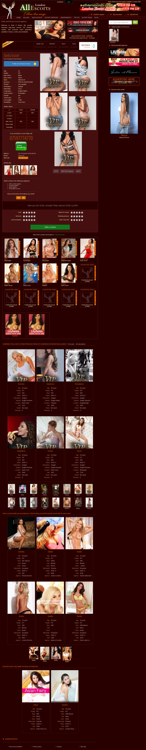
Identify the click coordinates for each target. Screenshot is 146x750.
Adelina (67, 505)
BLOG (96, 17)
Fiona (55, 505)
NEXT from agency (67, 171)
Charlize (33, 505)
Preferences (125, 27)
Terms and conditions (15, 744)
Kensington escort (14, 186)
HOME (18, 17)
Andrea (55, 491)
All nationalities (80, 341)
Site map (83, 744)
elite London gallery (15, 182)
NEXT (61, 45)
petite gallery (13, 185)
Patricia (89, 505)
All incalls (71, 341)
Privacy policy (37, 744)
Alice (22, 491)
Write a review (50, 225)
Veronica (89, 491)
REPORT (49, 45)
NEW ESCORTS (37, 17)
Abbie (78, 505)
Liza (33, 491)
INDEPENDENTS (65, 17)
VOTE (71, 45)
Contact (59, 744)
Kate (22, 505)
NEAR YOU (37, 45)
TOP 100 (76, 17)
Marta (44, 505)
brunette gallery (14, 183)
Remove (112, 42)
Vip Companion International (12, 58)
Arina (11, 505)
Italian (20, 88)
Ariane (78, 491)
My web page (23, 156)
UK (69, 2)
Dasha (44, 491)
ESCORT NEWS (87, 17)
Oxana (67, 491)
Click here (21, 153)
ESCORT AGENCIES (51, 17)
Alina (11, 491)
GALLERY (26, 17)
